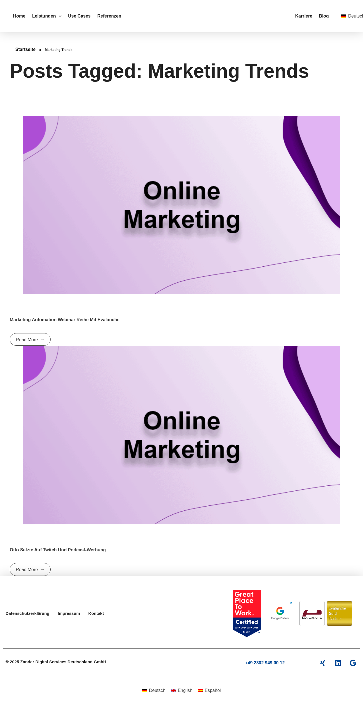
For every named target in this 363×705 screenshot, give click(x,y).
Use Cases (79, 16)
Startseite (25, 49)
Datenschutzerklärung (28, 613)
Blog (324, 16)
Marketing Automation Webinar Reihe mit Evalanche (65, 319)
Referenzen (109, 16)
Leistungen (46, 16)
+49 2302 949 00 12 (265, 662)
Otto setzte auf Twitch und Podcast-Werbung (58, 549)
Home (19, 16)
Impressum (69, 613)
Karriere (303, 16)
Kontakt (96, 613)
